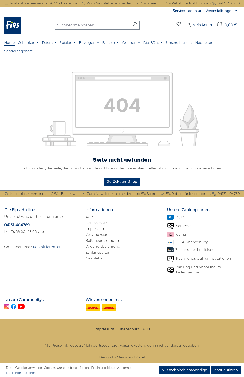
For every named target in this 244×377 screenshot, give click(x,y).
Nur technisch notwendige (184, 370)
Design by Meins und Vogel (122, 357)
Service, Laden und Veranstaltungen (203, 11)
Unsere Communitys (24, 299)
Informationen (99, 210)
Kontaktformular (46, 247)
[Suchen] (135, 25)
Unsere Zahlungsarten (188, 210)
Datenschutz (96, 223)
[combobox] (92, 25)
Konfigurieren (226, 370)
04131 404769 (226, 3)
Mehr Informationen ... (22, 373)
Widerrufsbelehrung (103, 247)
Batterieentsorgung (102, 241)
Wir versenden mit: (104, 299)
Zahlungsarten (98, 252)
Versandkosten (98, 235)
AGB (89, 217)
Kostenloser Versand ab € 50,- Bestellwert (42, 3)
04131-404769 (17, 225)
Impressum (95, 229)
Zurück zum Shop (122, 182)
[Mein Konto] (199, 25)
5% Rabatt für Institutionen (185, 3)
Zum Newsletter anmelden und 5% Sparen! (120, 3)
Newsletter (95, 258)
